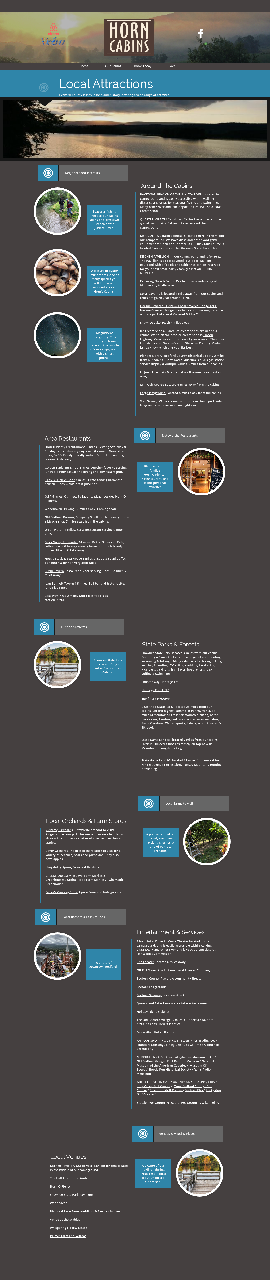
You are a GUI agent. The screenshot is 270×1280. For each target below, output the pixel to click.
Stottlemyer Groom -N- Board (158, 1103)
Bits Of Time (192, 1045)
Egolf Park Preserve (156, 698)
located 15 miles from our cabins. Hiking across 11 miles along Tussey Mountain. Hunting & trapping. (182, 764)
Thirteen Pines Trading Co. (196, 1040)
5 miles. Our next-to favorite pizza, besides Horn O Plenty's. (175, 1022)
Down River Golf (181, 1082)
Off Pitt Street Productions (156, 970)
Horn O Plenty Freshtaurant (65, 447)
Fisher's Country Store (62, 892)
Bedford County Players (154, 978)
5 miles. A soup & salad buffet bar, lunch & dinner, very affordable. (85, 561)
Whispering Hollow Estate (68, 1228)
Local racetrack (161, 995)
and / (181, 343)
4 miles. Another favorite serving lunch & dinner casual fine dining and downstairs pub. (86, 470)
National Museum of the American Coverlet (175, 1063)
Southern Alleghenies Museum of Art (187, 1057)
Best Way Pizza (55, 596)
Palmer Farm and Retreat (68, 1236)
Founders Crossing (150, 1045)
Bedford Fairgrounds (151, 987)
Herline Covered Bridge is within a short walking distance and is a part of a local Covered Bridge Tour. (181, 310)
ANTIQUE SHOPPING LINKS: (157, 1040)
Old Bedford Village (151, 1061)
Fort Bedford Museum (183, 1061)
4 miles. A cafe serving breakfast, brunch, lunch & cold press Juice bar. (84, 482)
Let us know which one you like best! (166, 347)
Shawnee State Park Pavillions (71, 1195)
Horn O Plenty (60, 1186)
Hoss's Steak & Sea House (63, 559)
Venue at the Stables (65, 1220)
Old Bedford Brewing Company (67, 517)
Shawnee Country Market (203, 343)
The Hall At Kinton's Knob (68, 1178)
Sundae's (169, 343)
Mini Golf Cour (150, 385)
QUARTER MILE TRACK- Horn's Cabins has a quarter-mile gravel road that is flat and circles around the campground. (180, 223)
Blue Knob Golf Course (166, 1090)
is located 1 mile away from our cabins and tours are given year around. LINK (181, 296)
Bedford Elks (194, 1090)
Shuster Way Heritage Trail (161, 682)
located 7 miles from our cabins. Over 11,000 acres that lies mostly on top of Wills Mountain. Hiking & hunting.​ (180, 744)
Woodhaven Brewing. (60, 509)
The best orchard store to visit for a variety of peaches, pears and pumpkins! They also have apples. (83, 855)
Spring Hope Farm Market (85, 880)
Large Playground (153, 393)
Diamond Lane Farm (64, 1211)
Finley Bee (173, 1045)
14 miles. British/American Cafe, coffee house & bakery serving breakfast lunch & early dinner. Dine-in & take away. (84, 546)
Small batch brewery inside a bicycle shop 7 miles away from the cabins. (87, 519)
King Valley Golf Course (153, 1086)
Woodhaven (58, 1203)
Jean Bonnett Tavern (59, 583)
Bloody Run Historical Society (169, 1069)
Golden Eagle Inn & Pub (61, 468)
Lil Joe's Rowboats (153, 372)
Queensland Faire (149, 1003)
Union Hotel (53, 530)
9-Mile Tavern (54, 571)
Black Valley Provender (61, 542)
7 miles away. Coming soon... (97, 509)
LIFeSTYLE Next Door (60, 480)
